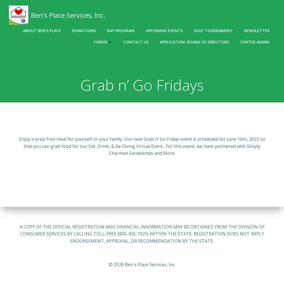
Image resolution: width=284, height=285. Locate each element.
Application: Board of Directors (194, 42)
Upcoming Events (164, 30)
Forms (103, 42)
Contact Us (136, 42)
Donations (84, 30)
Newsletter (257, 30)
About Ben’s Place (42, 30)
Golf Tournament (213, 30)
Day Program (121, 30)
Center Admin (255, 42)
